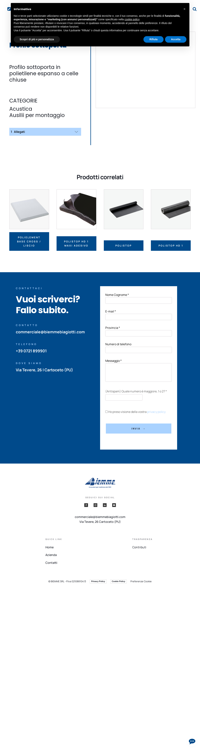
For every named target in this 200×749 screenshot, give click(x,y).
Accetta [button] (175, 39)
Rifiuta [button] (153, 39)
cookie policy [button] (131, 19)
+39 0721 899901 (31, 350)
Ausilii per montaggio (37, 115)
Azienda (51, 555)
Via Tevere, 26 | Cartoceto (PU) (44, 369)
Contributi (139, 547)
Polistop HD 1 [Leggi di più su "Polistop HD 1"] (171, 245)
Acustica (20, 109)
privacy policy (156, 412)
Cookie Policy (118, 581)
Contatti (51, 563)
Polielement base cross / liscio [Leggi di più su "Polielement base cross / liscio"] (29, 241)
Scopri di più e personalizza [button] (37, 39)
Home (49, 547)
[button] (185, 9)
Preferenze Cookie (141, 581)
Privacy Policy (98, 581)
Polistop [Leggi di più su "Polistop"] (123, 245)
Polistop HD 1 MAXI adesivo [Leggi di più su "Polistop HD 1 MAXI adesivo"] (76, 243)
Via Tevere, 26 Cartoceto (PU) (100, 522)
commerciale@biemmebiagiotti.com (50, 331)
